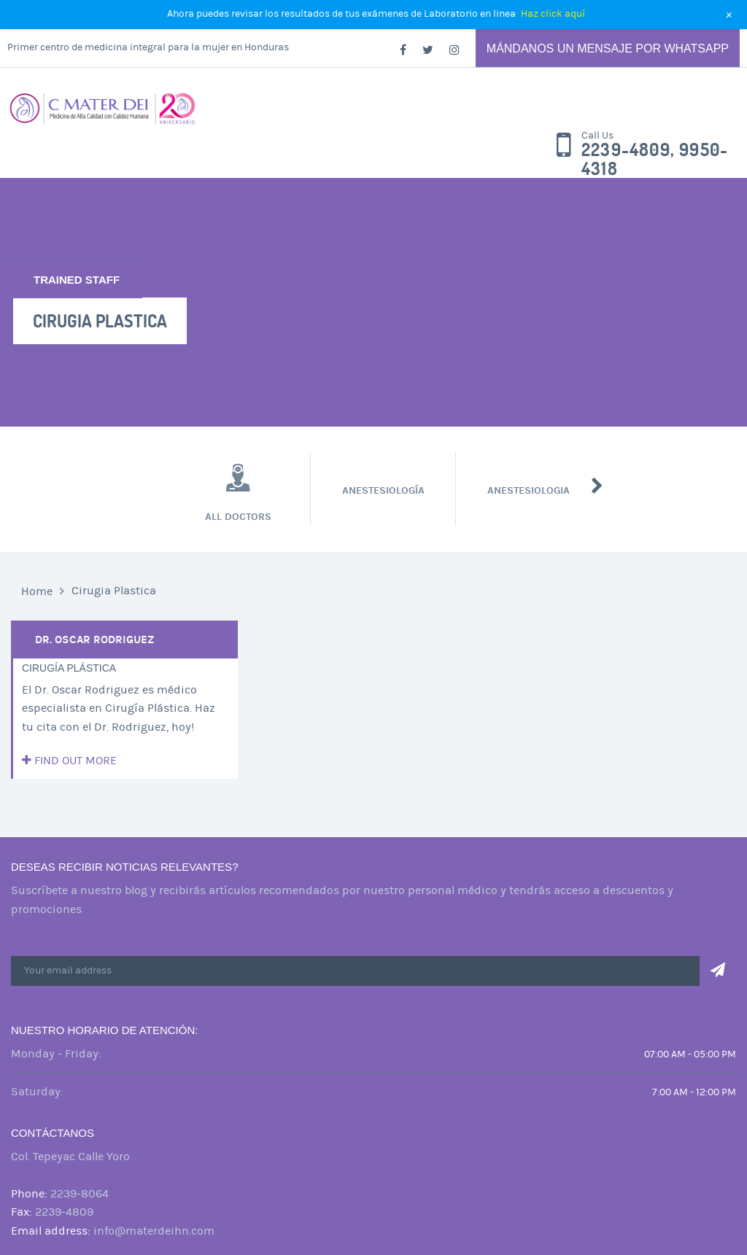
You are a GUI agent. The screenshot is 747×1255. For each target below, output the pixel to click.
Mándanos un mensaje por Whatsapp (608, 48)
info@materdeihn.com (153, 1230)
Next (597, 485)
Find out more (69, 760)
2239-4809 (64, 1212)
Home (37, 591)
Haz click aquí (553, 14)
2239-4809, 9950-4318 (654, 160)
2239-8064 (79, 1193)
